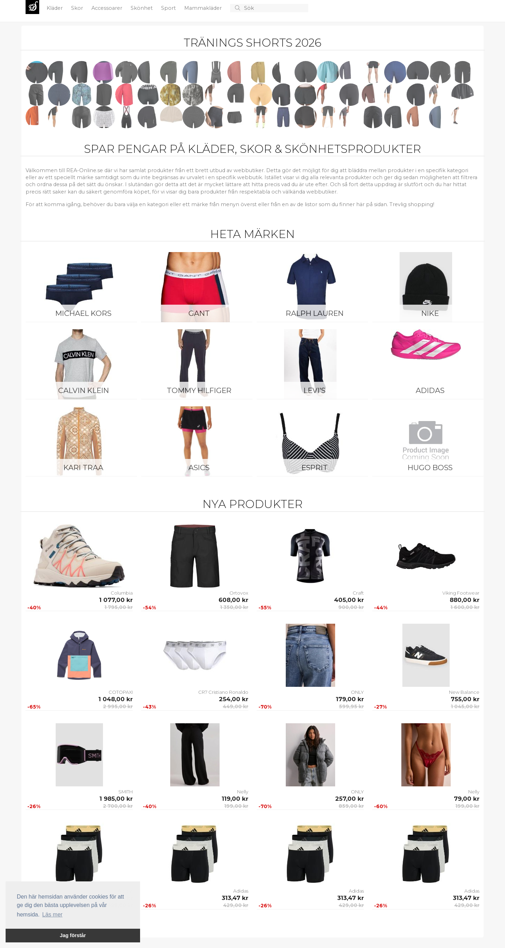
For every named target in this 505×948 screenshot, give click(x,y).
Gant (199, 313)
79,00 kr (466, 798)
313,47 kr (235, 897)
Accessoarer (107, 8)
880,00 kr (464, 599)
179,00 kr (350, 699)
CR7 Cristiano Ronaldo (223, 692)
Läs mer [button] (52, 914)
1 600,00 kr (464, 607)
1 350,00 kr (234, 607)
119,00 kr (235, 798)
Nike (430, 313)
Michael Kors (83, 313)
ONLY (357, 692)
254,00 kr (233, 699)
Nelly (242, 791)
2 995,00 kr (118, 706)
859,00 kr (351, 806)
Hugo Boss (430, 467)
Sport (169, 8)
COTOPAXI (121, 692)
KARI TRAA (83, 467)
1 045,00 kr (465, 706)
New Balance (464, 692)
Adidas (430, 390)
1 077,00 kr (116, 599)
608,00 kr (233, 599)
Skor (77, 8)
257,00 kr (349, 798)
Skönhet (142, 8)
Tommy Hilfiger (199, 390)
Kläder (55, 8)
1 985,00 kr (116, 798)
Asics (198, 467)
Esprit (315, 467)
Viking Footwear (460, 593)
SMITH (125, 791)
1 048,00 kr (115, 699)
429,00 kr (235, 905)
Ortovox (238, 593)
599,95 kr (351, 706)
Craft (358, 593)
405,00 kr (349, 599)
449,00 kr (235, 706)
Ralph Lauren (315, 313)
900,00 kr (351, 607)
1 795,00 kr (118, 607)
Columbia (122, 593)
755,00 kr (465, 699)
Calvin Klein (83, 390)
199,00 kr (236, 806)
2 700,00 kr (118, 806)
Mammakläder (203, 8)
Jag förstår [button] (73, 935)
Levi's (314, 390)
